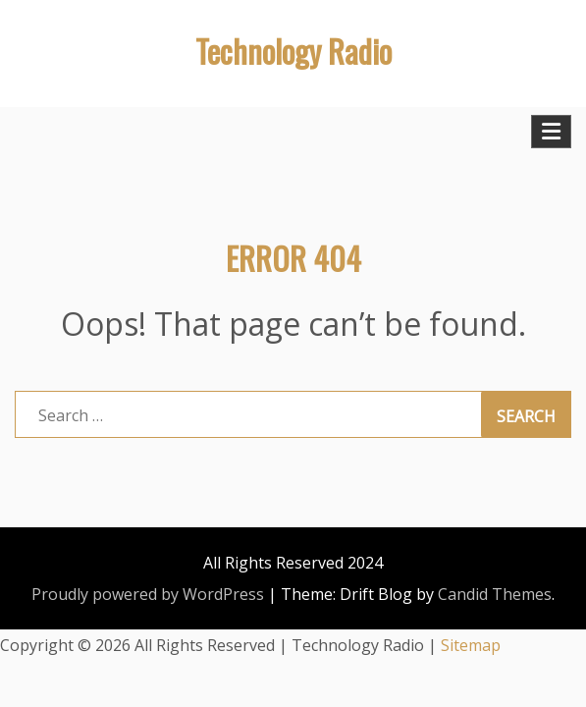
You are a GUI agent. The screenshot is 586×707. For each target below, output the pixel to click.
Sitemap (471, 645)
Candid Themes (495, 594)
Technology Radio (293, 50)
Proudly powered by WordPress (147, 594)
